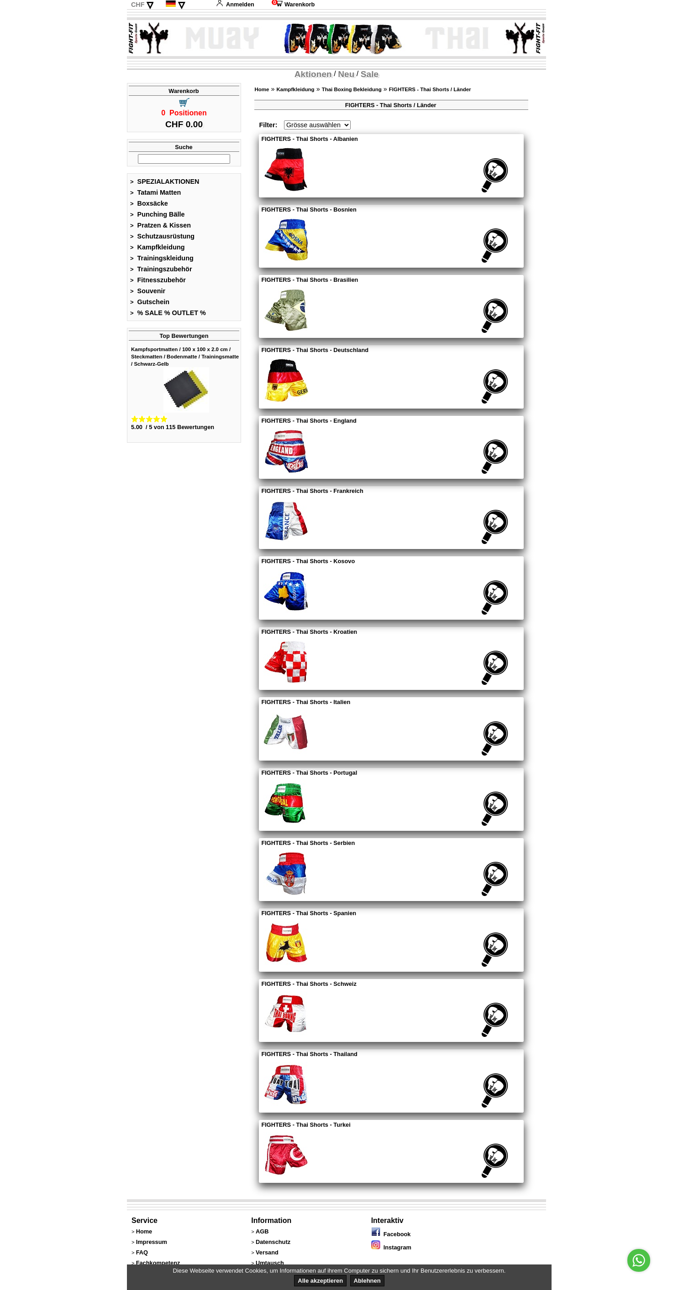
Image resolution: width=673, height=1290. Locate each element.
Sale (370, 74)
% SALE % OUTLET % (168, 312)
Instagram (391, 1247)
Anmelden (235, 4)
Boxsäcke (149, 203)
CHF (138, 4)
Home (261, 89)
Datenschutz (273, 1241)
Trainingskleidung (162, 258)
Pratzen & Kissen (160, 225)
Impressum (151, 1241)
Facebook (391, 1234)
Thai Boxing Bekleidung (352, 89)
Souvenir (147, 291)
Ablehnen (367, 1280)
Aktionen (313, 74)
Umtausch (270, 1262)
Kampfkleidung (157, 247)
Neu (346, 74)
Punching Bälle (157, 214)
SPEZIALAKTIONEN (165, 181)
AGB (262, 1231)
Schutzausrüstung (162, 236)
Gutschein (149, 302)
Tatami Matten (155, 192)
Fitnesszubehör (158, 280)
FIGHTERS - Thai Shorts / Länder (430, 89)
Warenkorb (293, 4)
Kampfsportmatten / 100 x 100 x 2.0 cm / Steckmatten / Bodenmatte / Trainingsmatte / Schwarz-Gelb (185, 357)
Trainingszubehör (161, 269)
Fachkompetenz (158, 1262)
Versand (267, 1252)
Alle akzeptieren (320, 1280)
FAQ (142, 1252)
